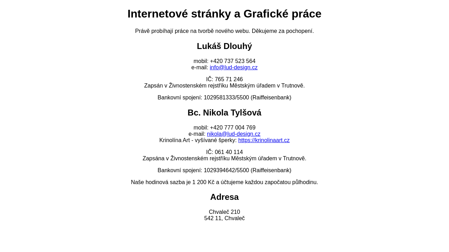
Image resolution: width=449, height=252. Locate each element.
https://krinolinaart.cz (264, 140)
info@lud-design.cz (233, 67)
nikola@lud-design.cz (233, 134)
